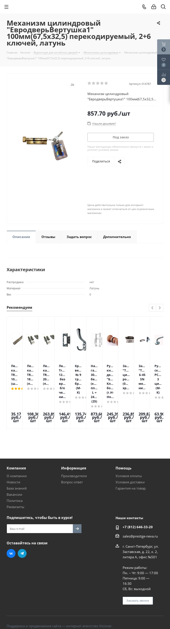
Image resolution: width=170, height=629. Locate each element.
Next (159, 308)
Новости (13, 453)
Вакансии (14, 465)
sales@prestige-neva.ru (140, 507)
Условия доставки (130, 453)
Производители (74, 447)
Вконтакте (11, 524)
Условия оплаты (129, 447)
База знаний (17, 459)
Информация (73, 439)
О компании (17, 447)
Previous (152, 308)
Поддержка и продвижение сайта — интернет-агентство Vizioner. (59, 597)
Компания (16, 439)
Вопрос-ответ (72, 453)
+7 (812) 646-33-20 (138, 498)
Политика (15, 472)
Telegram (22, 524)
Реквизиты (15, 478)
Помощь (123, 439)
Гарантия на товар (131, 459)
